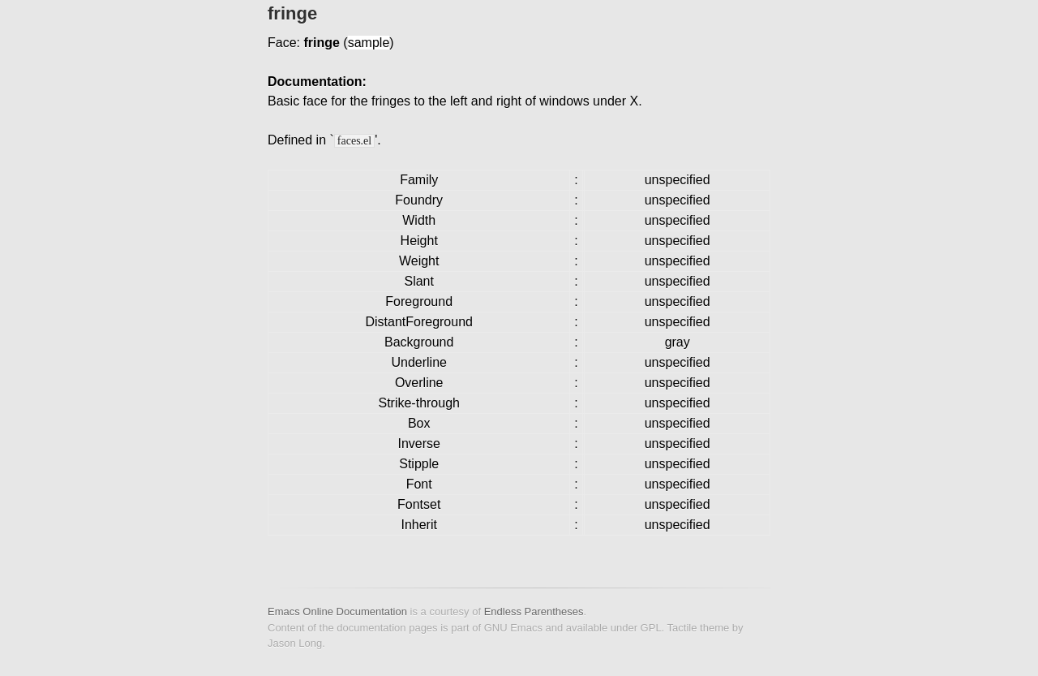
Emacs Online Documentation (337, 611)
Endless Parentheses (534, 611)
